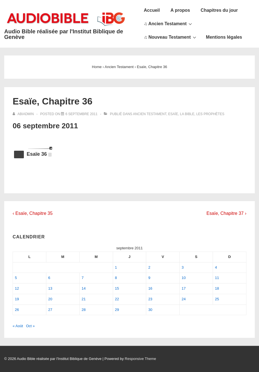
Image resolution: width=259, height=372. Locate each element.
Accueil (152, 10)
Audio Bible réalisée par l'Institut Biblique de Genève (63, 34)
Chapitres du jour (219, 10)
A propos (180, 10)
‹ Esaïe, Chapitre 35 (32, 213)
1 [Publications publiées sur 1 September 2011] (116, 267)
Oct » (30, 326)
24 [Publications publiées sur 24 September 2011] (183, 299)
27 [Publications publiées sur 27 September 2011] (50, 310)
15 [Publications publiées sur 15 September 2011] (117, 288)
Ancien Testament (149, 114)
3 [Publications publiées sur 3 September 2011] (183, 267)
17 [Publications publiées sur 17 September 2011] (183, 288)
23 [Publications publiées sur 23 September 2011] (150, 299)
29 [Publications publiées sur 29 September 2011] (117, 310)
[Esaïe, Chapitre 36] (81, 114)
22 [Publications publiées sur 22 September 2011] (117, 299)
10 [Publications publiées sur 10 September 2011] (183, 278)
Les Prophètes (210, 114)
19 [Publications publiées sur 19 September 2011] (17, 299)
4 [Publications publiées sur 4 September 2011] (216, 267)
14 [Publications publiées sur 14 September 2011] (84, 288)
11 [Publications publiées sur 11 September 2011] (217, 278)
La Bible (187, 114)
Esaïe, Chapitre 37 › (226, 213)
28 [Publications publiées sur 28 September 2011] (84, 310)
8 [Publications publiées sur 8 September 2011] (116, 278)
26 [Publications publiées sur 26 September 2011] (17, 310)
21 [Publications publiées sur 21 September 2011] (84, 299)
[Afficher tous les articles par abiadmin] (24, 114)
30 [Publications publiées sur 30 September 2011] (150, 310)
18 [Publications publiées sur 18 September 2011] (217, 288)
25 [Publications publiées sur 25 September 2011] (217, 299)
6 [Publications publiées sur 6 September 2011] (49, 278)
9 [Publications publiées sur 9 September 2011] (149, 278)
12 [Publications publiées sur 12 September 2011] (17, 288)
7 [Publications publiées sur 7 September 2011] (83, 278)
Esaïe (173, 114)
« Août (18, 326)
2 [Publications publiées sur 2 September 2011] (149, 267)
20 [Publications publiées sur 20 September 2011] (50, 299)
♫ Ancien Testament (168, 23)
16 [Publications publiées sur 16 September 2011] (150, 288)
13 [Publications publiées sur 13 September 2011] (50, 288)
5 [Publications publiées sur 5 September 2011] (16, 278)
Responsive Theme (140, 359)
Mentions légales (224, 37)
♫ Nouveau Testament (171, 37)
